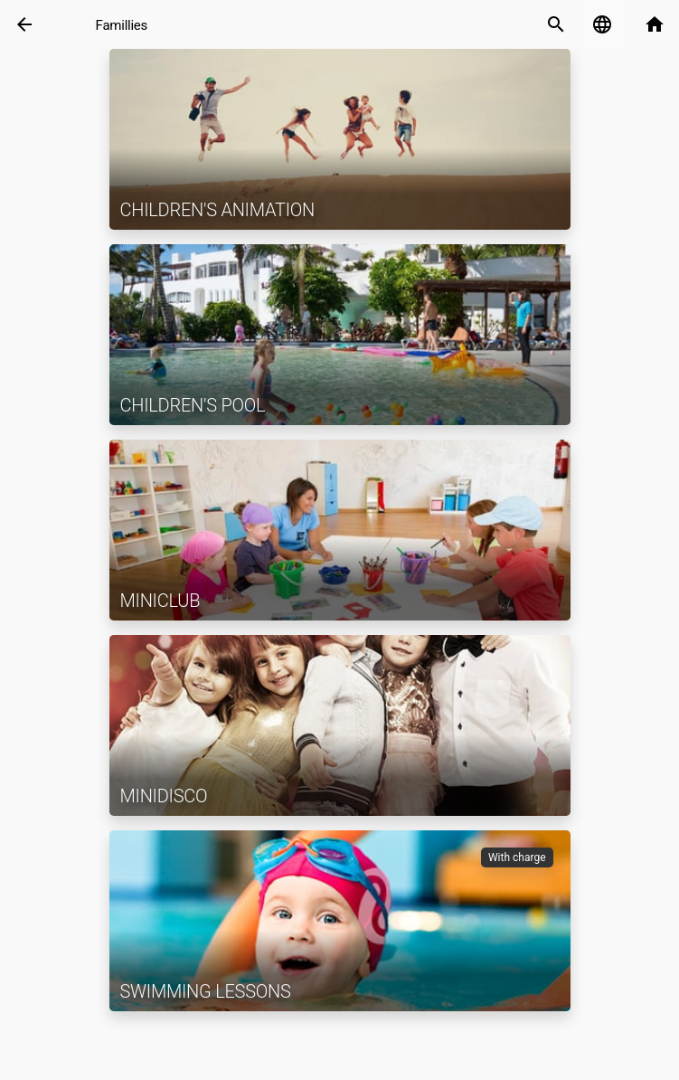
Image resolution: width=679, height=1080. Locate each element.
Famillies (121, 25)
